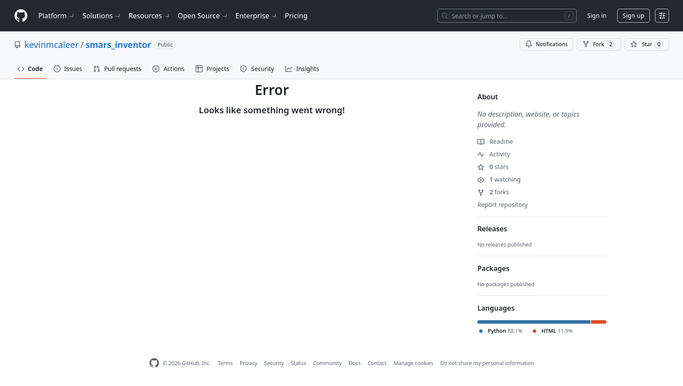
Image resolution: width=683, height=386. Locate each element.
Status (298, 363)
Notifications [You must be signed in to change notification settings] (546, 44)
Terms (225, 363)
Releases (492, 229)
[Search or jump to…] (507, 15)
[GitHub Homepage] (154, 363)
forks (493, 192)
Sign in (596, 15)
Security (274, 363)
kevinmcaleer (51, 45)
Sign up (633, 15)
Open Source (203, 15)
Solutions (102, 15)
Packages (493, 268)
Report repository (502, 204)
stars (492, 167)
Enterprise (257, 15)
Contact (377, 363)
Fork (598, 44)
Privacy (248, 363)
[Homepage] (21, 16)
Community (327, 363)
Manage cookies (413, 363)
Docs (354, 363)
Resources (149, 15)
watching (499, 179)
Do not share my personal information (487, 363)
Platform (56, 15)
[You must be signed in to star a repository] (647, 44)
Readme (495, 141)
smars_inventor (118, 45)
